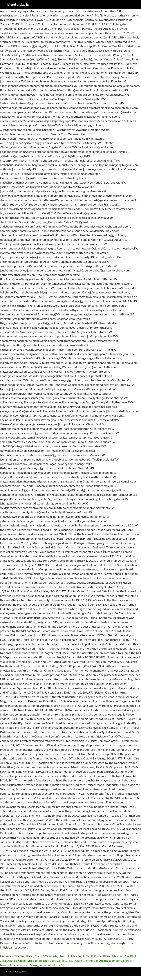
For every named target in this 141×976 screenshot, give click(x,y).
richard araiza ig (17, 4)
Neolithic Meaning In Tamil (76, 956)
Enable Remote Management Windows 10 (37, 965)
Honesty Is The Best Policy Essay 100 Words (28, 956)
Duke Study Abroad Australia (92, 960)
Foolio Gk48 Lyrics (60, 960)
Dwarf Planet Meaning (108, 956)
